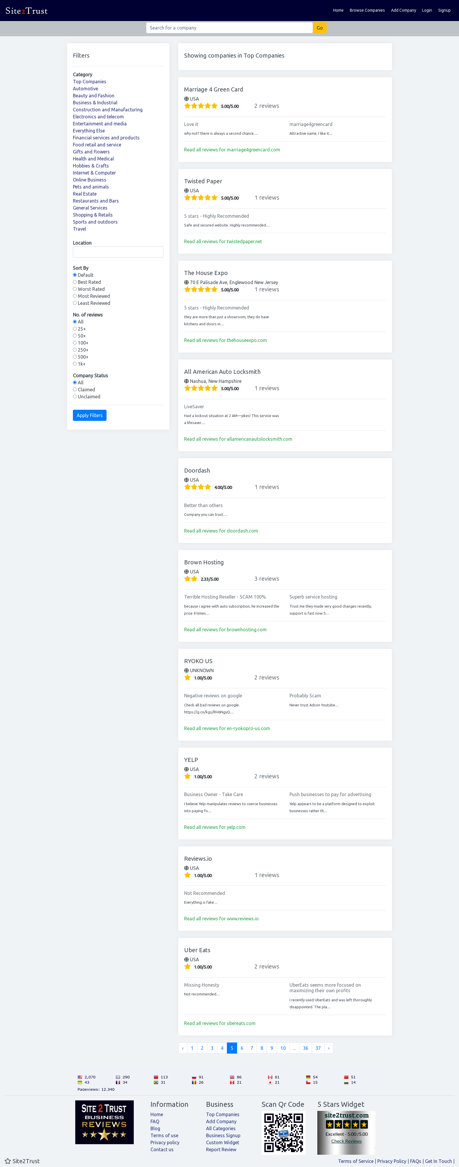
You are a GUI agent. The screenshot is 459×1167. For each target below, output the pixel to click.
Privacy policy (164, 1142)
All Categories (221, 1128)
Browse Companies (367, 10)
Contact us (162, 1149)
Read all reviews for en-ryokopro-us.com (227, 728)
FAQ (154, 1121)
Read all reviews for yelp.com (215, 827)
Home (338, 10)
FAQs (415, 1161)
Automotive (85, 88)
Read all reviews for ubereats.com (220, 1023)
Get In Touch (438, 1161)
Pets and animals (91, 186)
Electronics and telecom (98, 116)
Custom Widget (222, 1142)
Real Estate (85, 193)
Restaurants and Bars (96, 200)
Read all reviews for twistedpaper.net (223, 241)
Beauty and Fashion (93, 95)
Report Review (221, 1149)
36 (305, 1048)
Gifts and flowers (91, 151)
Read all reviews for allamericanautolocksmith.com (238, 439)
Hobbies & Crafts (91, 165)
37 (318, 1048)
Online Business (89, 179)
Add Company (403, 10)
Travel (79, 228)
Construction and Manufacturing (108, 109)
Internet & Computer (94, 172)
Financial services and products (106, 137)
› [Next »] (329, 1048)
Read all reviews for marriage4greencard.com (232, 149)
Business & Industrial (95, 102)
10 (283, 1048)
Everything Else (89, 130)
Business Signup (223, 1135)
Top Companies (89, 81)
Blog (155, 1128)
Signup (444, 10)
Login (427, 10)
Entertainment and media (100, 123)
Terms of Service (356, 1161)
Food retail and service (97, 144)
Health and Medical (93, 158)
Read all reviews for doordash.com (221, 530)
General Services (90, 207)
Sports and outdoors (95, 221)
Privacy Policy (391, 1161)
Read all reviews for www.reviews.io (221, 918)
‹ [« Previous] (183, 1048)
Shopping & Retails (93, 214)
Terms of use (164, 1135)
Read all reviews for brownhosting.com (225, 629)
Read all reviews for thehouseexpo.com (225, 340)
